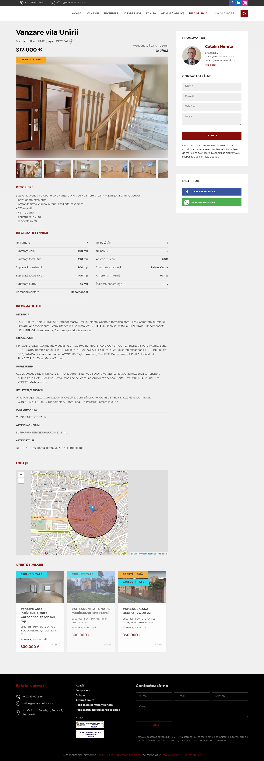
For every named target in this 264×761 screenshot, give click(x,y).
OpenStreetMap (148, 554)
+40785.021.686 (31, 3)
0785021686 (211, 53)
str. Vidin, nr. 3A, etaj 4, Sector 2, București (43, 712)
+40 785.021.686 (33, 697)
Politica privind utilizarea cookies (98, 710)
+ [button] (21, 475)
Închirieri (111, 13)
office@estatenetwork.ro (68, 3)
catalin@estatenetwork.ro (219, 60)
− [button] (21, 480)
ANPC (79, 718)
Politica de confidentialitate (94, 705)
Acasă (77, 13)
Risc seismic (198, 13)
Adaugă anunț (172, 13)
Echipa (151, 13)
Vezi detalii (211, 65)
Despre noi (132, 13)
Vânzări (93, 13)
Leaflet (134, 554)
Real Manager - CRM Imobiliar (181, 755)
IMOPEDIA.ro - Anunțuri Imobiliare (119, 755)
